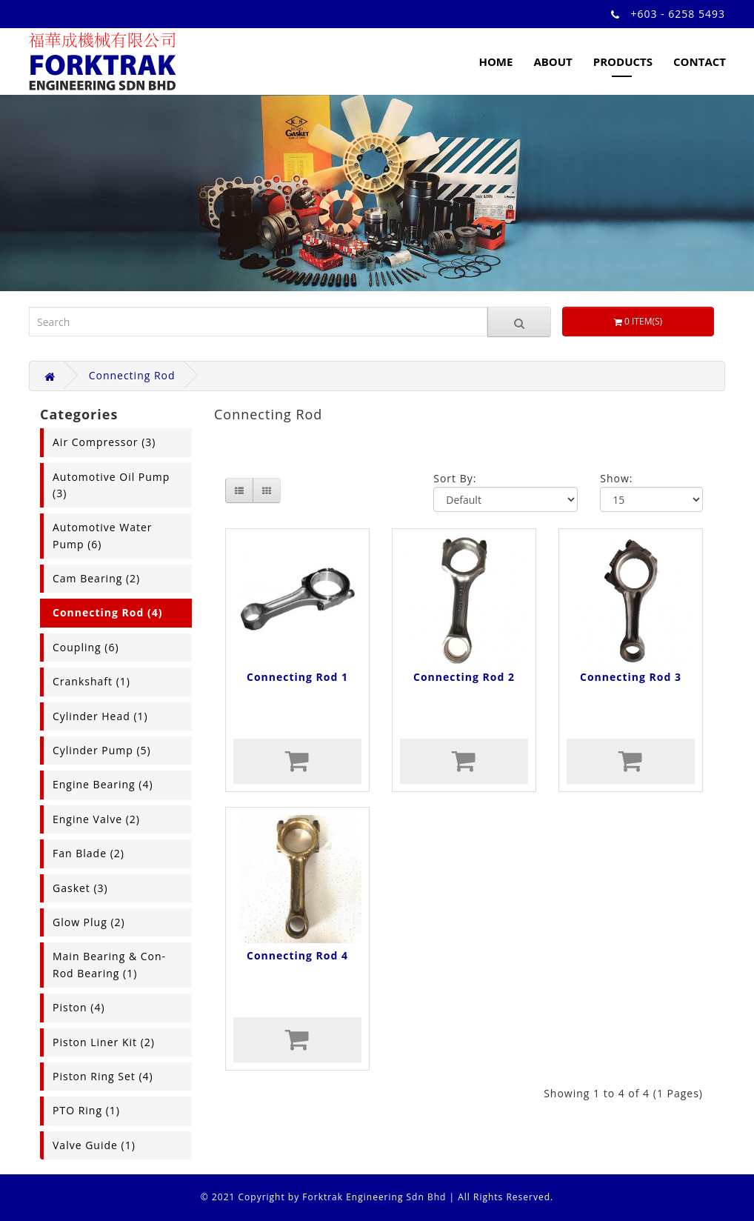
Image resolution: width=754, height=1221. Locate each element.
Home (495, 61)
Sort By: (454, 478)
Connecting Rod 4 (297, 955)
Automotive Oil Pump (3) (111, 485)
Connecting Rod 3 (630, 677)
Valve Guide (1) (94, 1145)
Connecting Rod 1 (297, 677)
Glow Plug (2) (89, 922)
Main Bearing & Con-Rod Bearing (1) (109, 964)
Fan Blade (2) (88, 853)
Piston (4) (79, 1007)
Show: (616, 478)
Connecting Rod (132, 375)
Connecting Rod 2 (464, 677)
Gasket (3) (80, 888)
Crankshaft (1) (91, 681)
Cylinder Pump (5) (102, 750)
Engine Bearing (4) (103, 784)
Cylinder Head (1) (100, 716)
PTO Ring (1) (86, 1110)
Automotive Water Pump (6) (103, 535)
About (552, 61)
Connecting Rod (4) (107, 612)
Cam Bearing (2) (96, 578)
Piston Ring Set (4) (103, 1076)
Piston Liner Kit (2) (104, 1042)
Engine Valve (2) (96, 819)
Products (623, 61)
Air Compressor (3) (104, 442)
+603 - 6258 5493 (678, 14)
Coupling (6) (86, 647)
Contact (699, 61)
